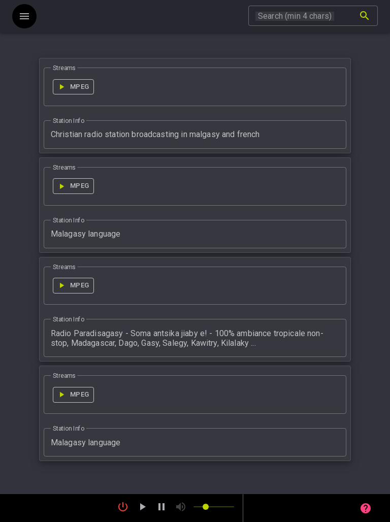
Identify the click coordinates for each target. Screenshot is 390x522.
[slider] (213, 506)
